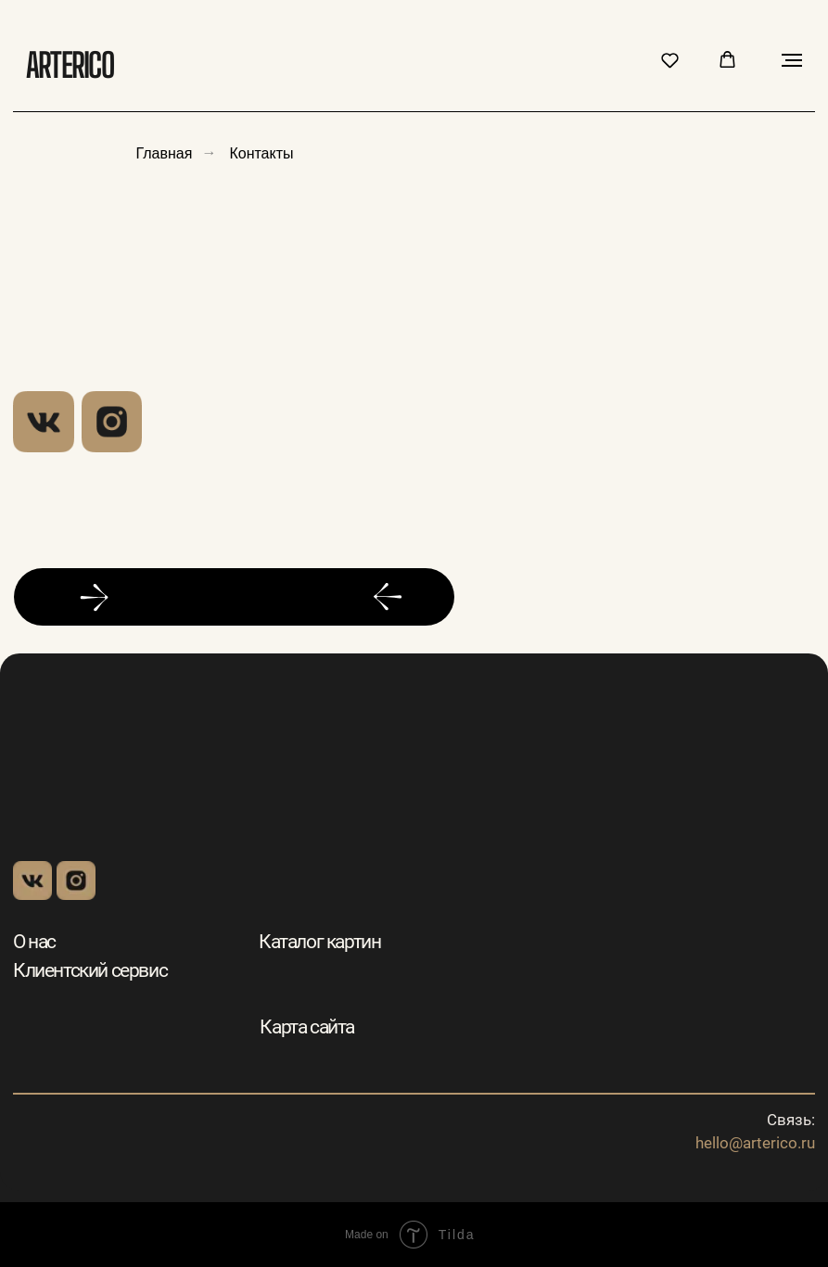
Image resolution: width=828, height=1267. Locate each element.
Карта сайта (307, 1027)
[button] (670, 60)
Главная (164, 152)
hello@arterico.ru (755, 1143)
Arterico (69, 64)
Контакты (261, 152)
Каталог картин (319, 942)
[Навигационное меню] (792, 60)
